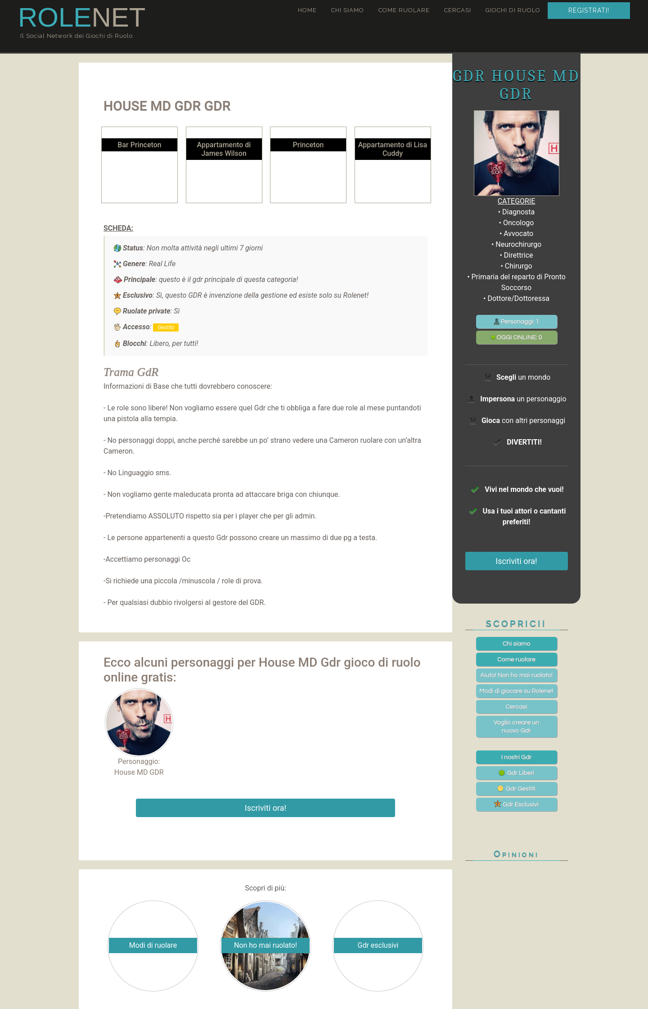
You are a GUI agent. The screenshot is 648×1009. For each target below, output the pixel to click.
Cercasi (457, 10)
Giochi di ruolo (513, 10)
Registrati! (588, 10)
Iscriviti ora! (265, 808)
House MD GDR (139, 772)
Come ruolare (404, 10)
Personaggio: (139, 727)
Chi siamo (347, 10)
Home (307, 10)
